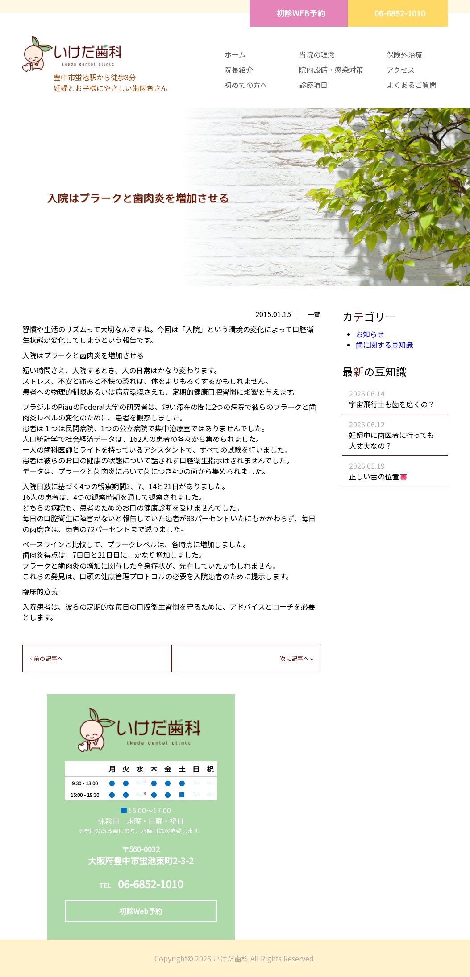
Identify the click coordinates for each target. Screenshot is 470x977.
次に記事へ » (296, 658)
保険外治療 (404, 54)
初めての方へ (246, 84)
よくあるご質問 (412, 84)
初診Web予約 (140, 911)
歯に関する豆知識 (384, 344)
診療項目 (313, 84)
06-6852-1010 (399, 13)
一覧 (314, 314)
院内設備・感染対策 (331, 69)
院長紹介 (239, 69)
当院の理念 (317, 54)
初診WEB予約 (300, 13)
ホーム (235, 54)
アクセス (401, 69)
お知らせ (370, 334)
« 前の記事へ (46, 658)
